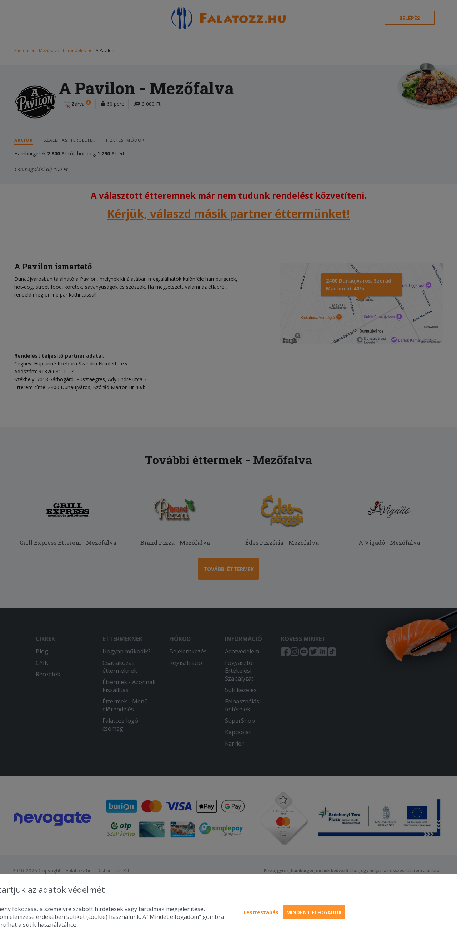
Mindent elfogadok (314, 912)
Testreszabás (260, 912)
